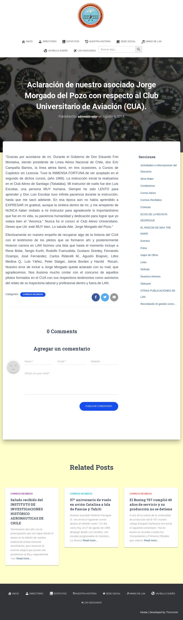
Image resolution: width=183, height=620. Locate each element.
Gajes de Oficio (149, 254)
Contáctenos (147, 185)
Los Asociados (84, 51)
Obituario (145, 283)
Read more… (24, 558)
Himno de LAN (151, 41)
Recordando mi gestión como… (158, 303)
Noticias (145, 269)
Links (143, 262)
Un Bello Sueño (56, 51)
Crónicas (145, 206)
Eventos (145, 240)
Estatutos (70, 41)
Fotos (143, 247)
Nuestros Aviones (150, 276)
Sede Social (126, 41)
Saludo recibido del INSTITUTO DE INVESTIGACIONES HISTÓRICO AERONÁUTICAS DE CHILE (27, 511)
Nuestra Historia (98, 41)
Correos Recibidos (33, 294)
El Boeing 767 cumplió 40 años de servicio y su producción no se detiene (151, 504)
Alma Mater (147, 178)
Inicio (27, 41)
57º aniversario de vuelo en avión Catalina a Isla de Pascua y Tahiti (90, 504)
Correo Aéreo (148, 192)
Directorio (47, 41)
